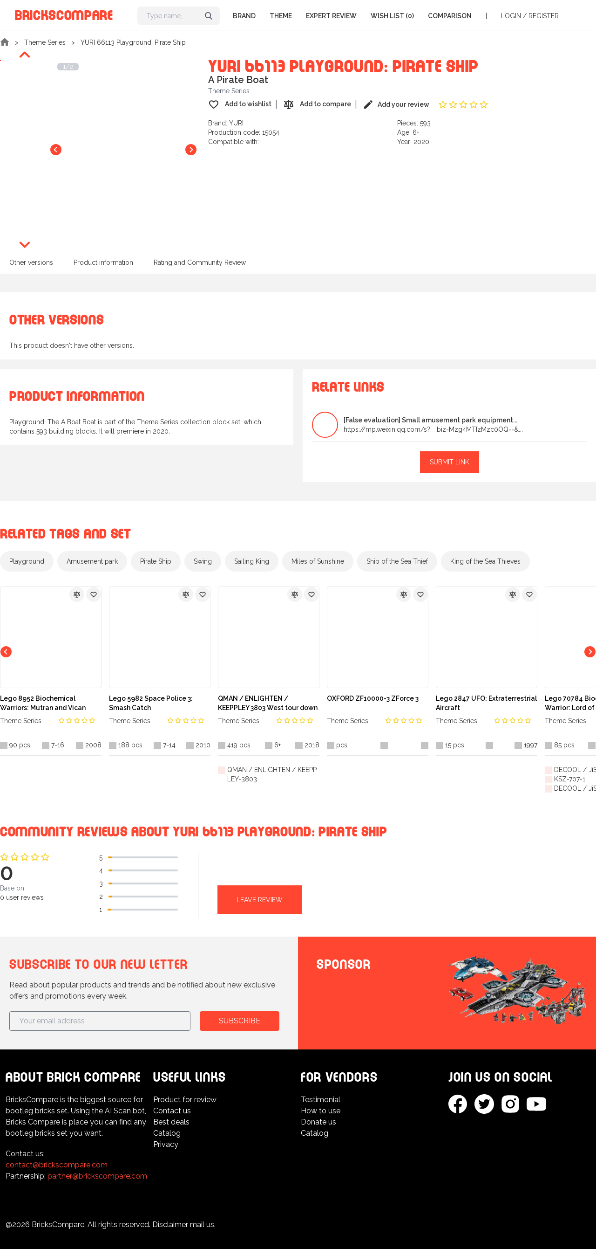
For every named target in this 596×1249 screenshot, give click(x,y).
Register (543, 16)
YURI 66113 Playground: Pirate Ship (133, 42)
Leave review (260, 900)
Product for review (185, 1099)
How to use (320, 1110)
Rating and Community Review (200, 262)
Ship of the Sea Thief (397, 561)
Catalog (167, 1133)
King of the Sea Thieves (485, 561)
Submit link (449, 462)
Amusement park (92, 561)
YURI (236, 123)
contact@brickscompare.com (57, 1164)
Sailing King (251, 561)
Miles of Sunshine (317, 561)
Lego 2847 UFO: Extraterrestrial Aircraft (486, 703)
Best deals (171, 1122)
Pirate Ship (155, 561)
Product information (103, 262)
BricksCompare (64, 13)
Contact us (172, 1110)
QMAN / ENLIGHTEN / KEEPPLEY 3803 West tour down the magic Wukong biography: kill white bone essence (268, 703)
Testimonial (320, 1099)
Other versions (31, 262)
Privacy (165, 1144)
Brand (244, 16)
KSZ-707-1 (569, 779)
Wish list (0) (392, 16)
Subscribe (239, 1020)
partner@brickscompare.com (97, 1176)
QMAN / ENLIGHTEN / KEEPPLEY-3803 (272, 774)
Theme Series (45, 42)
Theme (281, 16)
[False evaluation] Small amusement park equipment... (430, 420)
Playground (26, 561)
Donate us (318, 1122)
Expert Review (331, 16)
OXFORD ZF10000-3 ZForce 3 (373, 698)
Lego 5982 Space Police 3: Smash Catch (151, 703)
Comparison (450, 16)
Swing (203, 561)
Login (511, 16)
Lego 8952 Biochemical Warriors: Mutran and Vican (43, 703)
